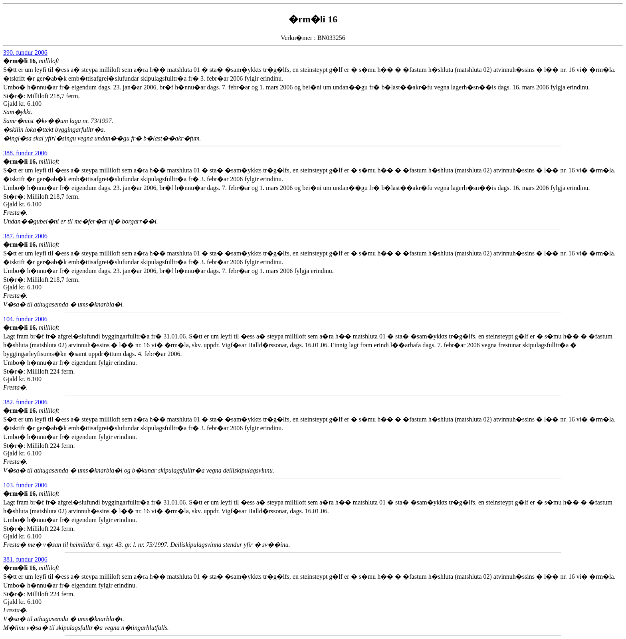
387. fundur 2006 (25, 236)
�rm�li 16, (21, 60)
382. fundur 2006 (25, 402)
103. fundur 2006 (25, 485)
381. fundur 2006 (25, 559)
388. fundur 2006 (25, 153)
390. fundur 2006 (25, 52)
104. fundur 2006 (25, 319)
